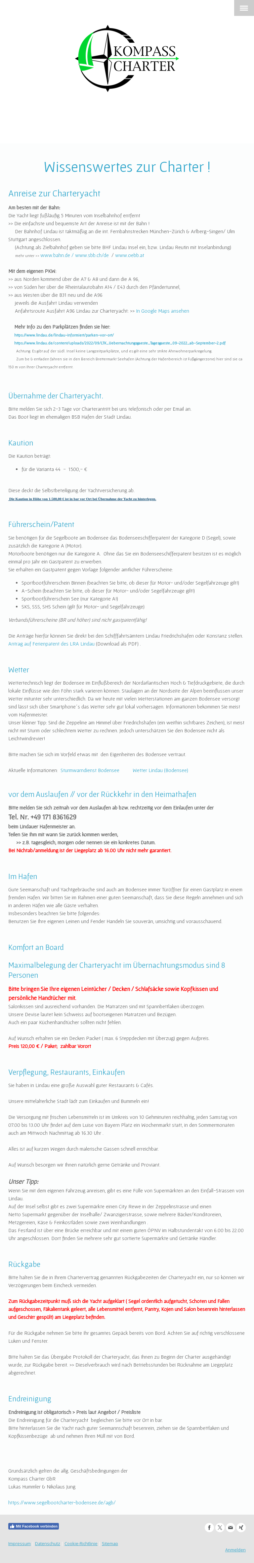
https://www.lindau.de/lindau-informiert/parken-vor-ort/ (64, 335)
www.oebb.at (129, 255)
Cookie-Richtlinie (81, 1543)
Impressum (19, 1543)
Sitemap (110, 1543)
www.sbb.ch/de (92, 255)
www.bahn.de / (57, 255)
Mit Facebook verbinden (34, 1526)
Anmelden (235, 1550)
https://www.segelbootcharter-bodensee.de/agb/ (62, 1502)
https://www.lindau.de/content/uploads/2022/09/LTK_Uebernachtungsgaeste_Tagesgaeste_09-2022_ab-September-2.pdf (120, 343)
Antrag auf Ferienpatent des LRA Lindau (51, 644)
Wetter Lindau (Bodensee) (160, 770)
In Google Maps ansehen (162, 311)
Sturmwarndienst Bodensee (90, 770)
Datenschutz (47, 1543)
